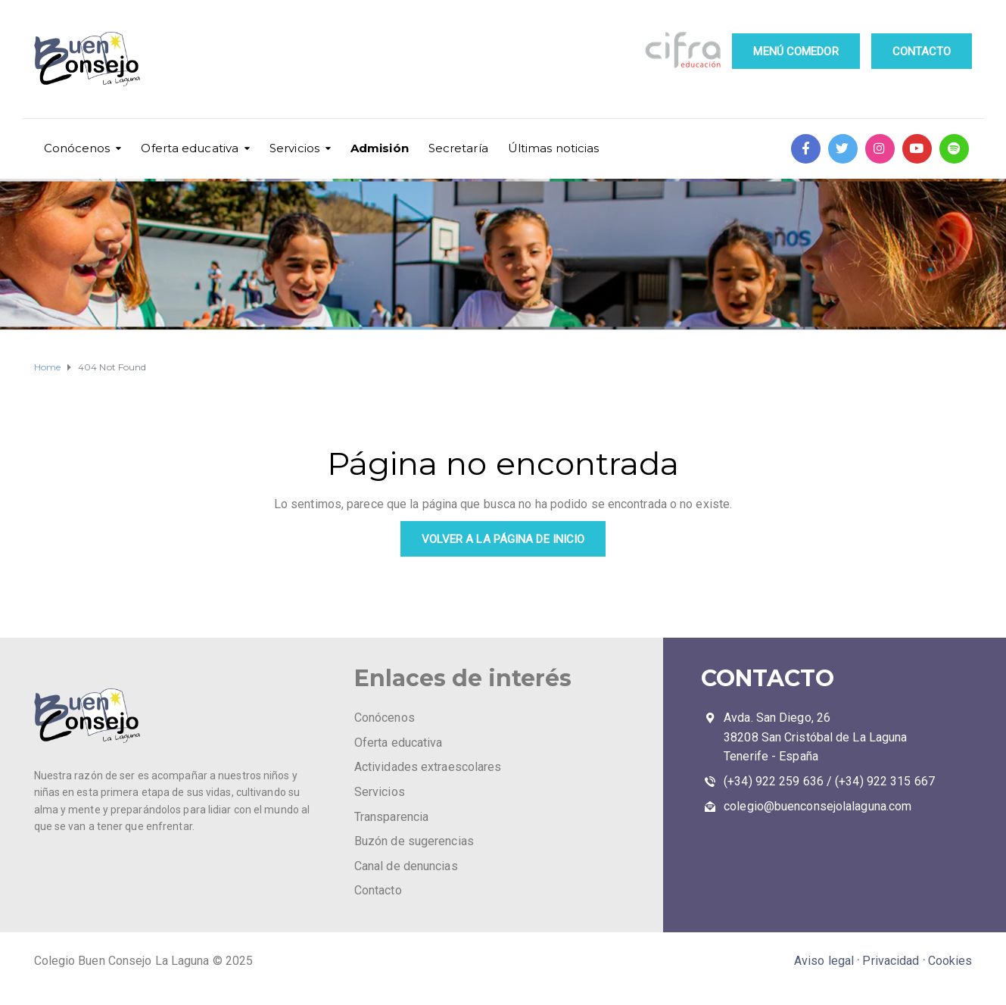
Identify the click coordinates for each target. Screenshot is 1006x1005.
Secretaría (458, 148)
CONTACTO (921, 51)
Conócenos (77, 148)
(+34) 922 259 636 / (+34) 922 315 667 (829, 781)
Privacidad (890, 961)
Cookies (950, 961)
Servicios (294, 148)
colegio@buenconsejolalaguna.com (817, 806)
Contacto (378, 890)
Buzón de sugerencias (414, 841)
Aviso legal (824, 961)
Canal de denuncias (406, 866)
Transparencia (391, 817)
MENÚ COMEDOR (795, 51)
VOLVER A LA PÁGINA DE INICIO (503, 539)
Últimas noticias (554, 148)
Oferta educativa (189, 148)
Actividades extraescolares (428, 767)
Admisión (379, 148)
